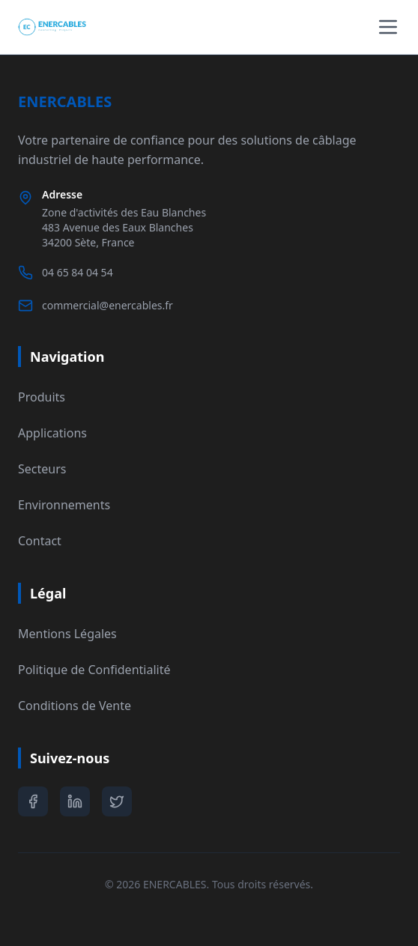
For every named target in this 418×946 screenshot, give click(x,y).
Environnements (64, 505)
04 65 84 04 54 (77, 272)
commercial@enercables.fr (107, 305)
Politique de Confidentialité (94, 669)
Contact (39, 541)
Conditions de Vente (74, 705)
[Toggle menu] (388, 27)
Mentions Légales (67, 633)
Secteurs (42, 469)
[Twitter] (117, 801)
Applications (52, 433)
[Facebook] (33, 801)
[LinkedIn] (75, 801)
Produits (41, 397)
